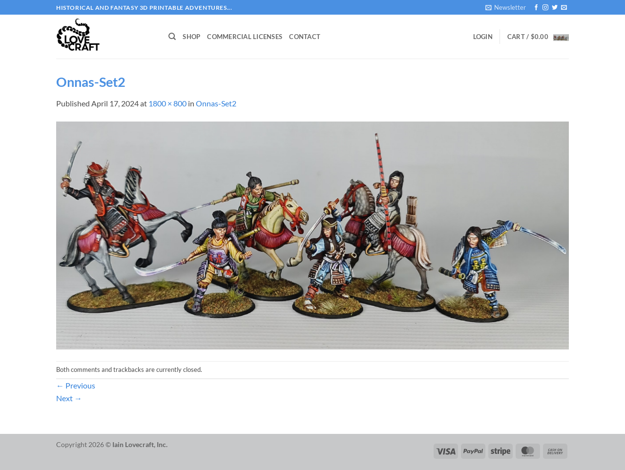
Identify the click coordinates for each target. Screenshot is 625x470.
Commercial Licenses (244, 37)
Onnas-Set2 (216, 103)
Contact (304, 37)
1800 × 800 (167, 103)
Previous (75, 385)
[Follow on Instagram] (545, 7)
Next (69, 398)
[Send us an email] (564, 7)
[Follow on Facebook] (536, 7)
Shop (191, 37)
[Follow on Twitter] (555, 7)
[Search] (172, 36)
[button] (505, 7)
